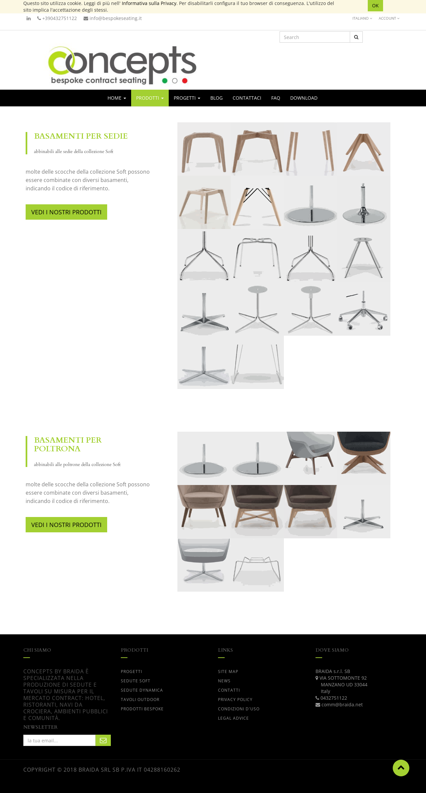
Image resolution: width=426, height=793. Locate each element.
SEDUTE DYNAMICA (142, 690)
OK (375, 5)
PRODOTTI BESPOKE (142, 709)
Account (389, 18)
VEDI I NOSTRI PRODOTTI (66, 212)
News (224, 681)
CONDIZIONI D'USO (239, 709)
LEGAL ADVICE (233, 718)
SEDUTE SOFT (135, 681)
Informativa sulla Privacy (149, 3)
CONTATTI (229, 690)
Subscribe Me (103, 740)
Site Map (228, 671)
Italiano (362, 18)
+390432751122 (57, 18)
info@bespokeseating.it (113, 18)
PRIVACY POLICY (235, 699)
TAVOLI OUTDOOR (140, 699)
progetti (131, 671)
